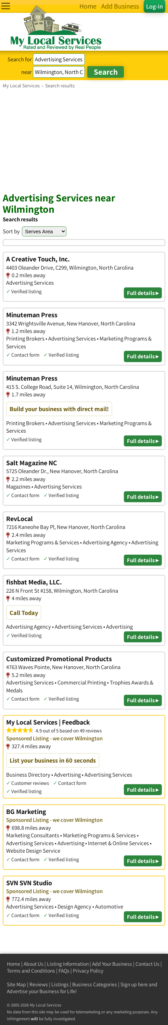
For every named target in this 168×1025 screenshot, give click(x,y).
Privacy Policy (88, 970)
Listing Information (68, 964)
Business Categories (94, 984)
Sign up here (134, 984)
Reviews (38, 984)
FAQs (64, 970)
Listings (60, 984)
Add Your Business (112, 964)
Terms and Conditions (31, 970)
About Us (33, 964)
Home (13, 964)
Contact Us (147, 964)
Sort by (11, 231)
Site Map (16, 984)
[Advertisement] (84, 140)
